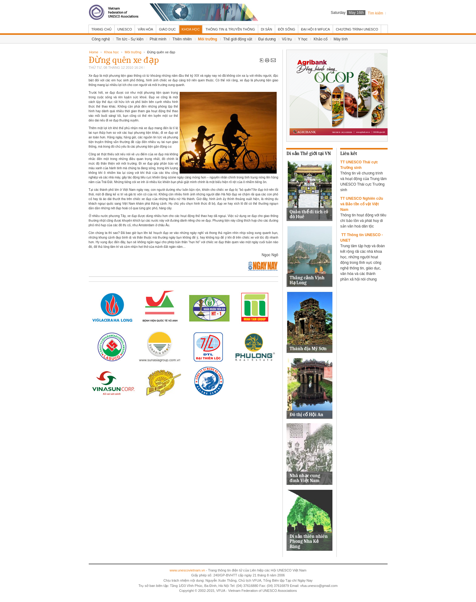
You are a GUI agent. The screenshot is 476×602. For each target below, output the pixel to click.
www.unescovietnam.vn (187, 570)
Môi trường (133, 52)
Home (93, 52)
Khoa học (111, 52)
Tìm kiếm (375, 13)
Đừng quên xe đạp (124, 60)
